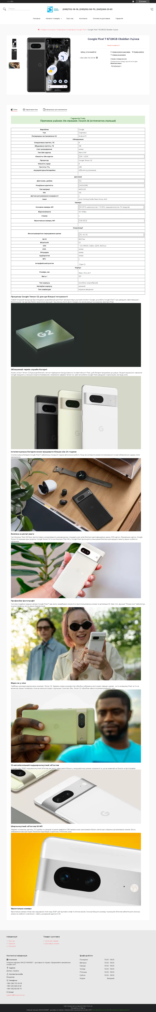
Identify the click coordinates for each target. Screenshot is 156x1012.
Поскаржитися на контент (101, 1010)
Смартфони (61, 30)
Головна (36, 18)
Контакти (83, 18)
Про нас (70, 18)
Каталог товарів (53, 18)
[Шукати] (4, 9)
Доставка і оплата (52, 944)
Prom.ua (89, 1006)
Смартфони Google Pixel (76, 30)
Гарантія (119, 18)
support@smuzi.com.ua (15, 995)
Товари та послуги (48, 30)
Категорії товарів (51, 941)
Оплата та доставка (101, 18)
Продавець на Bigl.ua (78, 1008)
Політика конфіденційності (120, 1010)
